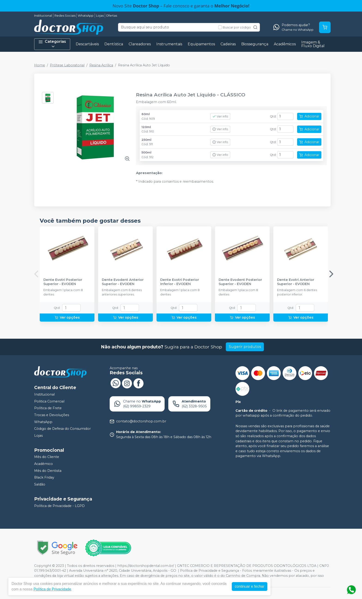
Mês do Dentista (47, 471)
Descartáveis (87, 44)
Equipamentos (201, 44)
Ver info (220, 116)
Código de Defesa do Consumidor (62, 429)
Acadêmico (43, 464)
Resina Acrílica (101, 65)
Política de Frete (48, 408)
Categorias (52, 44)
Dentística (113, 44)
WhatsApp (86, 15)
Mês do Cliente (46, 457)
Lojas (100, 15)
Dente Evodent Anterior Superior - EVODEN (123, 282)
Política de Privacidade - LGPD (59, 506)
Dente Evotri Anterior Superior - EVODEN (295, 282)
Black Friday (44, 477)
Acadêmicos (285, 44)
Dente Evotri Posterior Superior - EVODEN (62, 282)
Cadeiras (228, 44)
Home (39, 65)
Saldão (39, 484)
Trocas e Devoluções (51, 415)
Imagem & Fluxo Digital (313, 44)
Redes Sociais (64, 15)
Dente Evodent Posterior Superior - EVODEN (240, 282)
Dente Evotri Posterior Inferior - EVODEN (179, 282)
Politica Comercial (49, 401)
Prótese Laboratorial (67, 65)
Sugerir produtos (245, 346)
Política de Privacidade (52, 589)
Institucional (43, 15)
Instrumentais (169, 44)
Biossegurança (254, 44)
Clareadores (140, 44)
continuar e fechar (249, 586)
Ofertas (111, 15)
